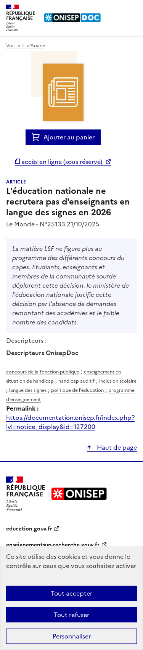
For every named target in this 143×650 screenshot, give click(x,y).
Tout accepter (71, 593)
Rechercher (117, 9)
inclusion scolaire (118, 381)
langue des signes (28, 390)
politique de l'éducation (77, 390)
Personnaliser (72, 636)
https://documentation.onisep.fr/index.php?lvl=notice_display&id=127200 (70, 422)
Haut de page (116, 447)
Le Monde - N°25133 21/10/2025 (53, 224)
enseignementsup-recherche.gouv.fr (53, 545)
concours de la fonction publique (42, 371)
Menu (132, 9)
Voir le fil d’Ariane (25, 45)
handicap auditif (76, 381)
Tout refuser (71, 614)
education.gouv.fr (29, 529)
